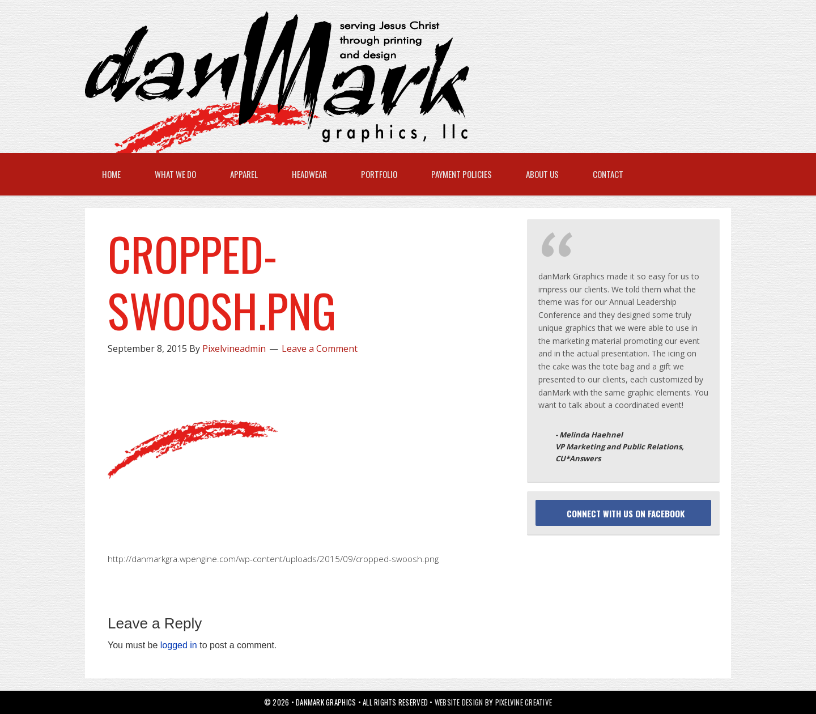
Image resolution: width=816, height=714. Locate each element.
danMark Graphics (396, 82)
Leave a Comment (320, 348)
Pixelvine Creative (523, 702)
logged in (178, 645)
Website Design (459, 702)
